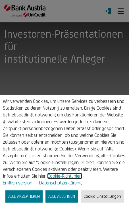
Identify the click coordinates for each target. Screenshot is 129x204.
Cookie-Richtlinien (64, 176)
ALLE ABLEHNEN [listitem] (61, 196)
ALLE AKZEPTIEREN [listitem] (24, 196)
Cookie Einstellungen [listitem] (102, 196)
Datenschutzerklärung (60, 183)
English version (17, 183)
